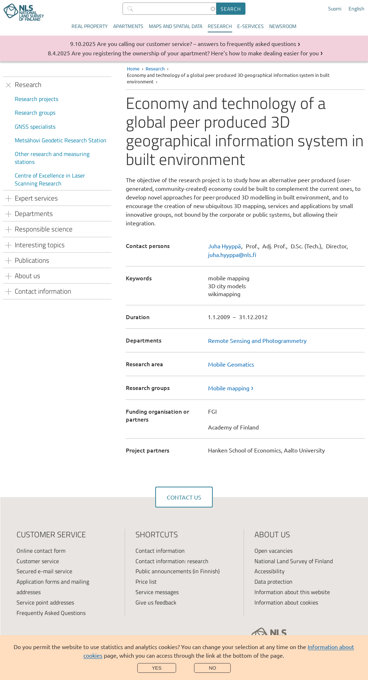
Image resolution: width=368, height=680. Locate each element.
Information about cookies (286, 602)
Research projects (36, 99)
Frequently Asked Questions (51, 612)
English (356, 9)
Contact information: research (171, 561)
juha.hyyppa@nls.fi (232, 254)
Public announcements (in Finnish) (177, 571)
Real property (90, 26)
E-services (250, 26)
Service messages (157, 592)
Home (133, 68)
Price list (146, 581)
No (212, 668)
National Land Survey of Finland (293, 561)
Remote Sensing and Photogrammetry (257, 340)
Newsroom (282, 26)
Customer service (38, 561)
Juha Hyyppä (224, 245)
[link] (286, 387)
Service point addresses (45, 602)
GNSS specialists (35, 126)
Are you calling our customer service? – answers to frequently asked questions (196, 43)
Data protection (273, 581)
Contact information (160, 550)
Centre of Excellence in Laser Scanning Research (50, 179)
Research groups (35, 112)
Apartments (128, 26)
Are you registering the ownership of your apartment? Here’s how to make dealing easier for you (195, 52)
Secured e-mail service (44, 571)
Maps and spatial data (175, 26)
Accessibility (269, 571)
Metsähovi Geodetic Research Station (60, 140)
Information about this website (292, 592)
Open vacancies (273, 550)
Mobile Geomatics (231, 364)
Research (220, 26)
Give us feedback (155, 602)
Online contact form (41, 550)
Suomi (334, 9)
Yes (157, 668)
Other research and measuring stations (52, 158)
